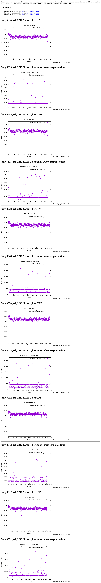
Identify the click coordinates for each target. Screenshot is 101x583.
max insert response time (32, 11)
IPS (23, 11)
